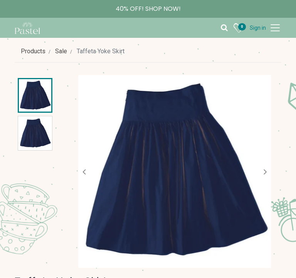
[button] (84, 171)
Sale (61, 51)
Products (33, 51)
